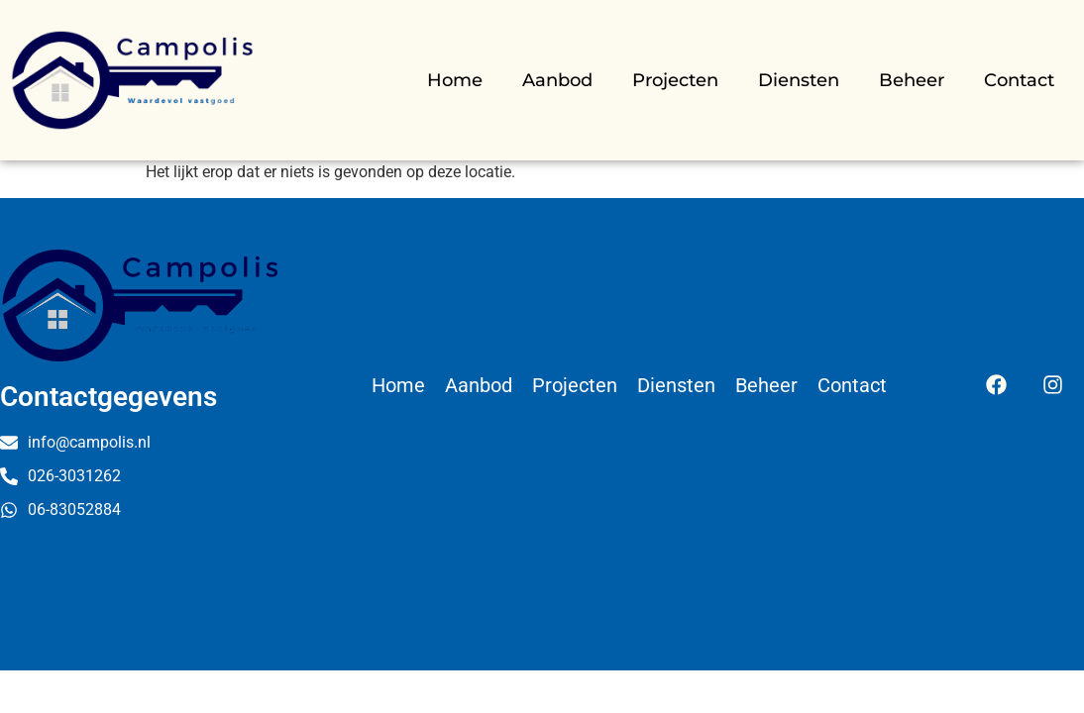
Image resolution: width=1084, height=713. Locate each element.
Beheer (911, 80)
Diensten (798, 80)
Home (455, 80)
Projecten (675, 80)
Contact (1019, 80)
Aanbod (557, 80)
